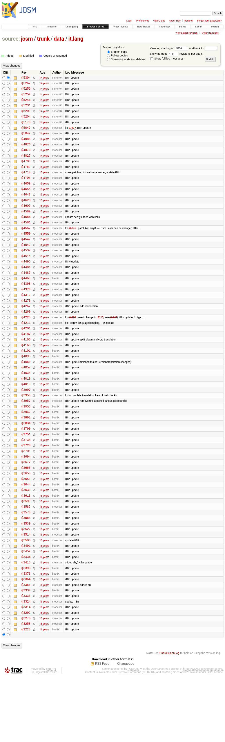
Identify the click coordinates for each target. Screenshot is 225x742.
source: (11, 39)
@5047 (26, 134)
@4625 (26, 215)
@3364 (26, 639)
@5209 (26, 115)
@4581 (26, 240)
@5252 (26, 97)
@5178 (26, 128)
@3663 (26, 514)
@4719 (26, 184)
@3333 (26, 657)
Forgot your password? (209, 20)
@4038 (26, 408)
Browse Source (95, 26)
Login (129, 20)
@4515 (26, 277)
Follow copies (117, 55)
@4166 (26, 371)
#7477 (72, 134)
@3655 (26, 520)
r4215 (100, 345)
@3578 (26, 564)
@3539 (26, 577)
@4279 (26, 327)
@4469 (26, 302)
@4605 (26, 221)
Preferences (142, 20)
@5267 (26, 84)
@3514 (26, 589)
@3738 (26, 483)
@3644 (26, 533)
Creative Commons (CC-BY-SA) (137, 738)
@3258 (26, 689)
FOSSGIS (133, 734)
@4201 (26, 358)
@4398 (26, 308)
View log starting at (169, 48)
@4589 (26, 228)
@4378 (26, 315)
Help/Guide (159, 20)
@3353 (26, 645)
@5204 (26, 121)
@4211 (26, 352)
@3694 (26, 502)
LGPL (210, 738)
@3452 (26, 608)
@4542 (26, 265)
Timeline (51, 26)
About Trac (175, 20)
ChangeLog (125, 729)
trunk (43, 39)
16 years (44, 476)
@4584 (26, 234)
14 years (44, 78)
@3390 (26, 626)
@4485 (26, 296)
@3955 (26, 446)
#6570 (72, 345)
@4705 (26, 190)
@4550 (26, 252)
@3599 (26, 552)
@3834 (26, 464)
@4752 (26, 178)
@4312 (26, 321)
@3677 (26, 508)
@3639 (26, 539)
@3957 (26, 439)
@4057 (26, 402)
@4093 (26, 389)
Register (188, 20)
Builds (182, 26)
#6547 (113, 345)
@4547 (26, 259)
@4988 (26, 147)
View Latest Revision (186, 32)
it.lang (75, 39)
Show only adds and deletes (126, 59)
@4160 (26, 377)
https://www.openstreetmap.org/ (203, 734)
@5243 (26, 103)
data (59, 39)
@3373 (26, 633)
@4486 (26, 290)
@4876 (26, 153)
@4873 (26, 159)
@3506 (26, 595)
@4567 (26, 246)
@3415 (26, 620)
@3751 (26, 477)
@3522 (26, 583)
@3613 (26, 545)
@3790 (26, 471)
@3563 (26, 570)
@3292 (26, 676)
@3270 (26, 682)
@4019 (26, 415)
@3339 (26, 651)
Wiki (35, 26)
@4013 (26, 421)
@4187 (26, 365)
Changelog (71, 26)
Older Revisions (210, 32)
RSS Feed (102, 729)
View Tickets (120, 26)
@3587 (26, 558)
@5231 (26, 109)
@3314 (26, 670)
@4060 (26, 396)
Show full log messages (166, 58)
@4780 (26, 171)
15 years (44, 177)
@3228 (26, 695)
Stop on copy (117, 51)
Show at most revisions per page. (176, 53)
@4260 (26, 340)
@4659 (26, 196)
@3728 (26, 489)
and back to (203, 48)
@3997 (26, 427)
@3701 (26, 496)
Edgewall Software (45, 738)
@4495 (26, 284)
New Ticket (143, 26)
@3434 (26, 614)
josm (27, 39)
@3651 (26, 527)
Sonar (198, 26)
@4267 (26, 333)
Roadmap (164, 26)
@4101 (26, 383)
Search (215, 26)
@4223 (26, 346)
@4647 (26, 209)
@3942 (26, 452)
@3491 (26, 601)
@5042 (26, 140)
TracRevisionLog (169, 718)
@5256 (26, 90)
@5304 (26, 78)
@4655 (26, 203)
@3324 (26, 664)
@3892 (26, 458)
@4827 (26, 165)
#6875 (72, 246)
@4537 (26, 271)
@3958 (26, 433)
